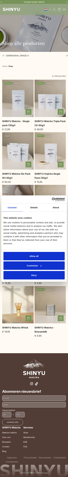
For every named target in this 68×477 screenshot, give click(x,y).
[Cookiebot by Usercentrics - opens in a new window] (52, 199)
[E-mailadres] (34, 398)
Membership (29, 437)
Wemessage (42, 472)
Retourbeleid (45, 457)
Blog (4, 451)
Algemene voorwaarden (12, 459)
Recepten (6, 442)
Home (4, 66)
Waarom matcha (9, 432)
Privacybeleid (30, 457)
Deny (34, 275)
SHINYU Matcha (11, 427)
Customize (34, 265)
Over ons (6, 437)
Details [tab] (34, 207)
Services (28, 427)
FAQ (25, 446)
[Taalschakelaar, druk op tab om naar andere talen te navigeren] (47, 9)
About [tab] (56, 207)
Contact (5, 446)
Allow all (34, 256)
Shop (25, 432)
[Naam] (34, 404)
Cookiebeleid (59, 457)
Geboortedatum (8, 410)
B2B (25, 442)
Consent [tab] (12, 207)
